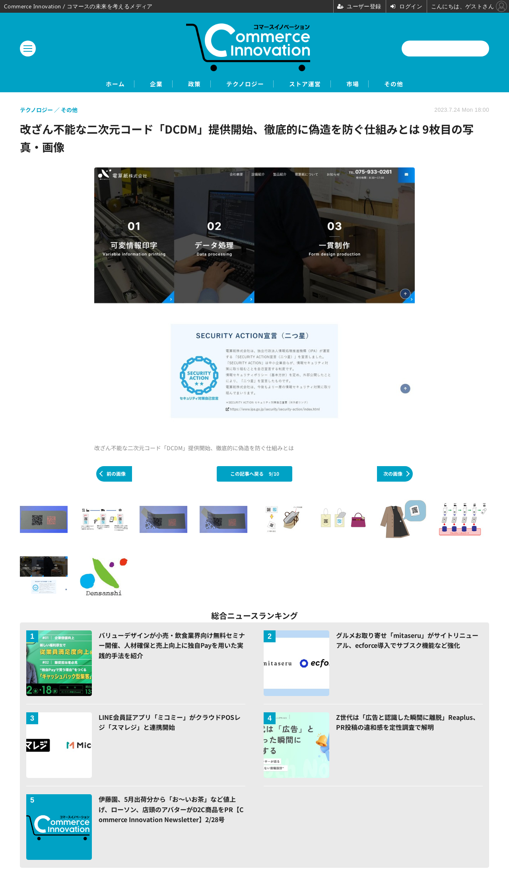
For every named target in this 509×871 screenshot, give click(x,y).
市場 (368, 84)
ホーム (92, 84)
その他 (417, 84)
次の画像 (392, 474)
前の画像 (116, 474)
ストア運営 (313, 84)
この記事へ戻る (254, 474)
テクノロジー (244, 84)
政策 (185, 84)
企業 (140, 84)
